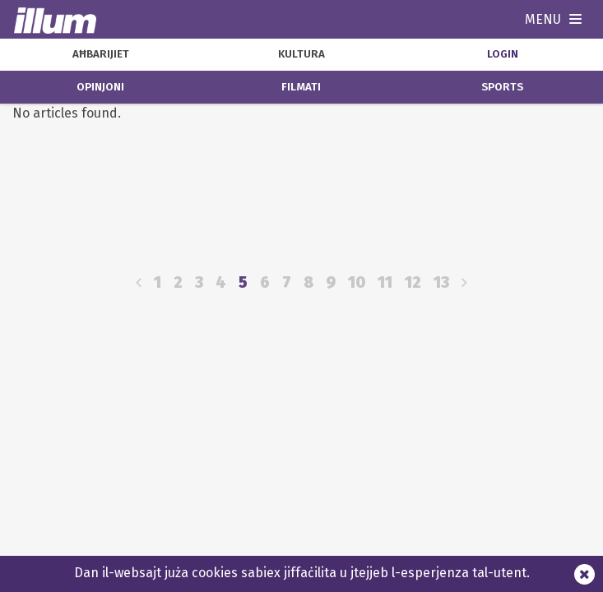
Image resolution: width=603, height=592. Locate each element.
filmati (301, 87)
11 (385, 282)
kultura (301, 54)
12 (413, 282)
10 (356, 282)
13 (441, 282)
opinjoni (100, 87)
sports (502, 87)
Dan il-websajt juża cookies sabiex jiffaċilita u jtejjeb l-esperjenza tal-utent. (302, 572)
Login (502, 54)
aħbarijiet (100, 54)
